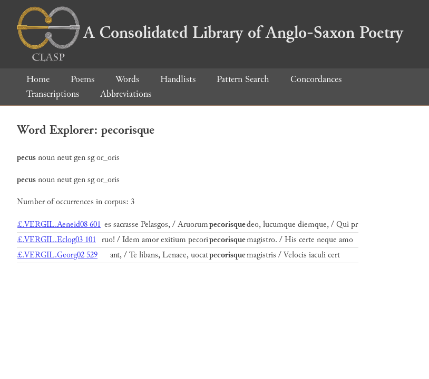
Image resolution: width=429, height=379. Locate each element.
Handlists (178, 79)
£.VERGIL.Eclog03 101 (56, 240)
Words (127, 79)
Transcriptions (52, 94)
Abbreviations (125, 94)
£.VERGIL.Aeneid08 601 (59, 224)
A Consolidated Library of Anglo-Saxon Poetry (210, 33)
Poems (82, 79)
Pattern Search (243, 79)
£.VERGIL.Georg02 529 (57, 255)
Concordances (316, 79)
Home (38, 79)
